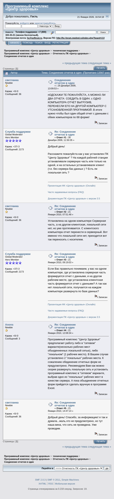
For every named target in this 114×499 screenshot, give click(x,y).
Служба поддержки (18, 131)
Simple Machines (70, 479)
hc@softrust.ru (34, 38)
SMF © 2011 (54, 479)
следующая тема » (99, 63)
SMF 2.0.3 (40, 479)
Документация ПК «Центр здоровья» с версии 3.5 (74, 198)
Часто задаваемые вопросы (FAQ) (66, 192)
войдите (24, 23)
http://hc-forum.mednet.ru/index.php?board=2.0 (80, 38)
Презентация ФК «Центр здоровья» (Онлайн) (71, 185)
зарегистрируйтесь (45, 23)
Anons (9, 324)
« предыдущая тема (74, 63)
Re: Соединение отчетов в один (65, 133)
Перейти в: (48, 468)
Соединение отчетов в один (65, 82)
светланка (12, 80)
